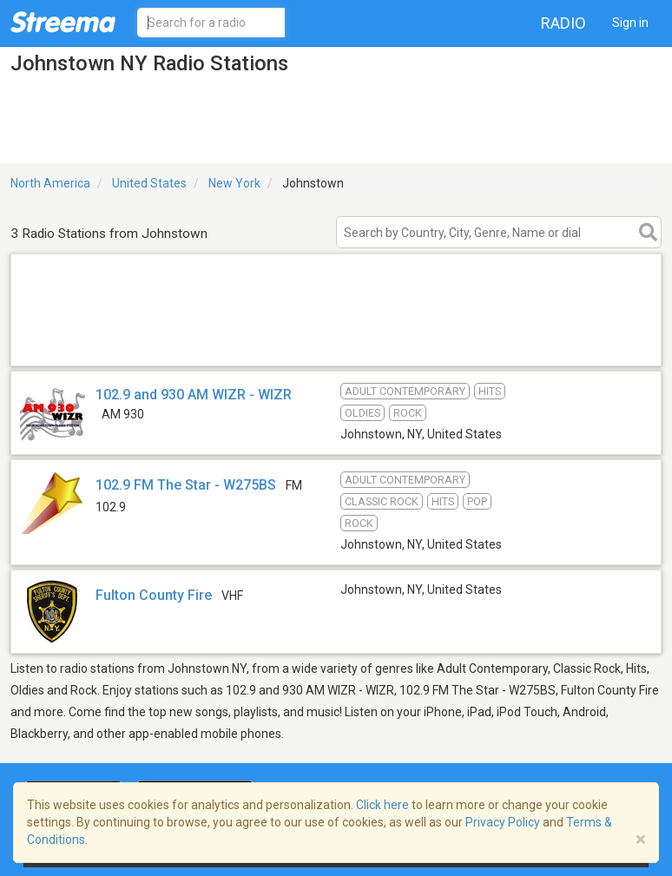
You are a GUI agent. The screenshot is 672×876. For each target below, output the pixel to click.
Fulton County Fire (154, 595)
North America (50, 183)
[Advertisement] (336, 343)
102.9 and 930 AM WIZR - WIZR (194, 394)
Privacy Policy (502, 822)
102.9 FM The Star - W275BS (186, 485)
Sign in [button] (630, 23)
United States (149, 183)
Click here (382, 805)
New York (234, 183)
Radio (563, 23)
